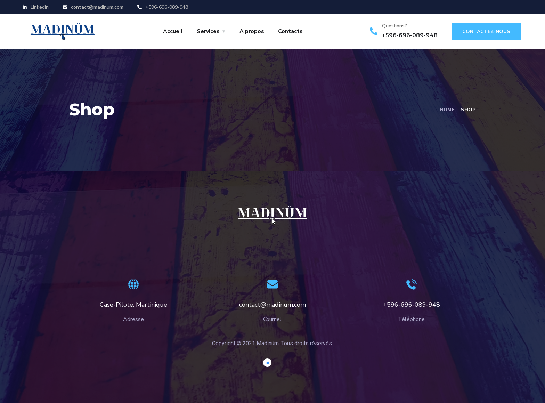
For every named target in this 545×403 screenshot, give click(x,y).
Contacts (290, 31)
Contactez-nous (486, 31)
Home (446, 109)
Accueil (173, 31)
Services (208, 31)
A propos (251, 31)
